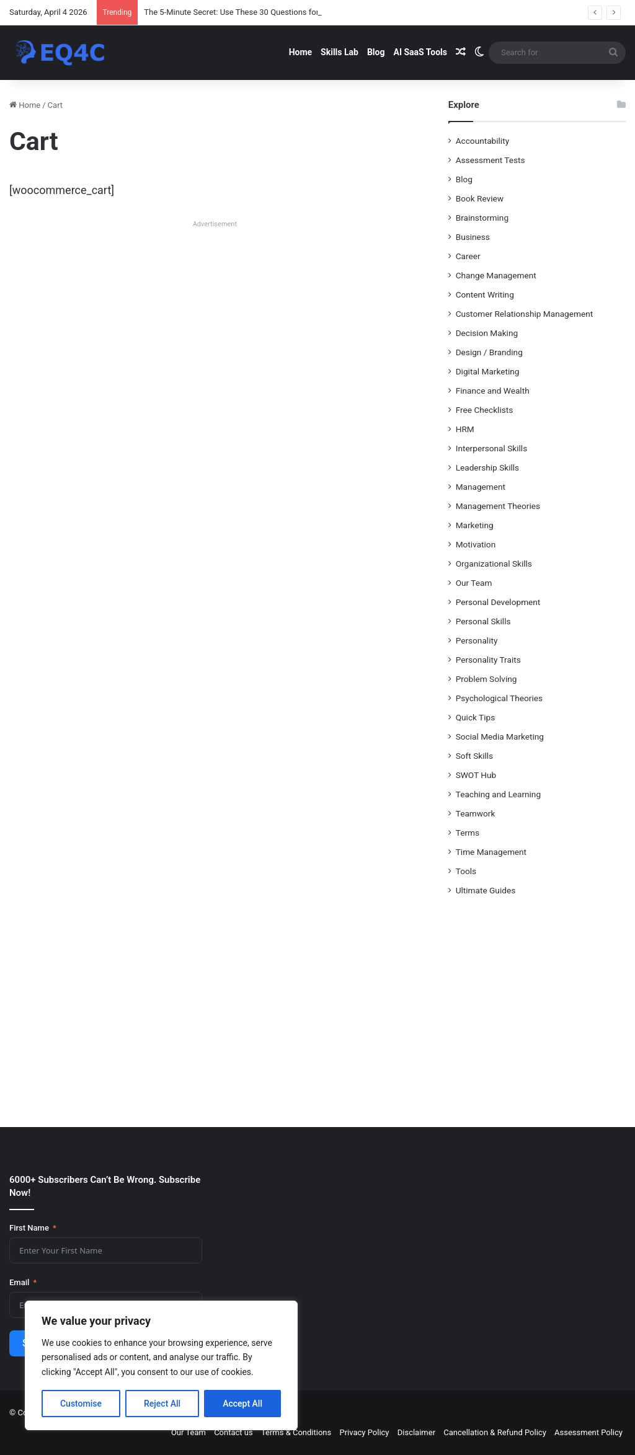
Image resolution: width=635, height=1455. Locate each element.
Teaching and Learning (498, 794)
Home (300, 52)
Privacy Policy (364, 1432)
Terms (467, 833)
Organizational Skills (494, 563)
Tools (466, 871)
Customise (81, 1404)
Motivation (476, 544)
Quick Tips (475, 717)
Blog (376, 52)
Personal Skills (483, 621)
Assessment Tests (490, 160)
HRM (465, 429)
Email (19, 1282)
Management (480, 487)
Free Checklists (484, 410)
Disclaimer (416, 1432)
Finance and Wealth (493, 391)
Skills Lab (339, 52)
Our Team (474, 583)
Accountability (482, 141)
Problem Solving (486, 679)
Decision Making (487, 333)
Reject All (162, 1404)
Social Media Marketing (500, 736)
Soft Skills (474, 756)
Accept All (242, 1404)
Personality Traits (488, 660)
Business (473, 237)
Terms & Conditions (296, 1432)
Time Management (491, 852)
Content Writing (485, 294)
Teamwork (475, 813)
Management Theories (498, 506)
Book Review (480, 198)
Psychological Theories (499, 698)
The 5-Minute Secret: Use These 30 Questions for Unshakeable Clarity (267, 12)
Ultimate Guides (486, 890)
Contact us (233, 1432)
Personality (477, 640)
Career (468, 256)
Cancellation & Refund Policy (494, 1432)
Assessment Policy (588, 1432)
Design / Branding (489, 352)
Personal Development (498, 602)
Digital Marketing (488, 371)
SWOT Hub (476, 775)
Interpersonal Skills (492, 448)
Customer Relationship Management (524, 314)
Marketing (475, 525)
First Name (29, 1227)
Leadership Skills (487, 467)
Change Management (496, 275)
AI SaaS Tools (420, 52)
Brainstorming (482, 218)
